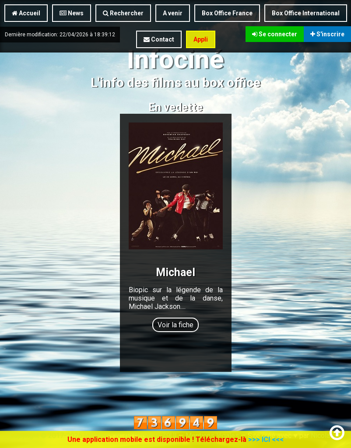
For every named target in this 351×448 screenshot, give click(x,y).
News (72, 13)
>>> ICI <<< (266, 439)
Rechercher (123, 13)
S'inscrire (327, 34)
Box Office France (227, 13)
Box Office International (306, 13)
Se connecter (274, 34)
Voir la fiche (175, 325)
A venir (173, 13)
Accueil (26, 13)
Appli (200, 39)
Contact (159, 39)
